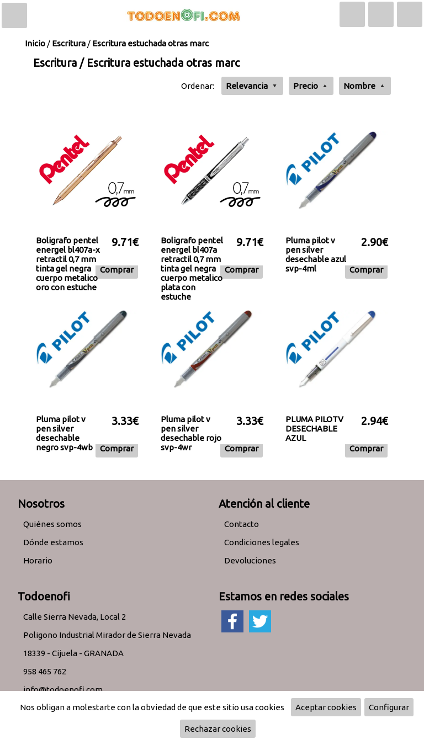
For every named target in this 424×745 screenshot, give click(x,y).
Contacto (241, 524)
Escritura (69, 43)
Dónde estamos (53, 542)
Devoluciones (250, 560)
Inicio (35, 43)
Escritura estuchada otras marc (150, 43)
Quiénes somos (52, 524)
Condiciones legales (261, 542)
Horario (37, 560)
